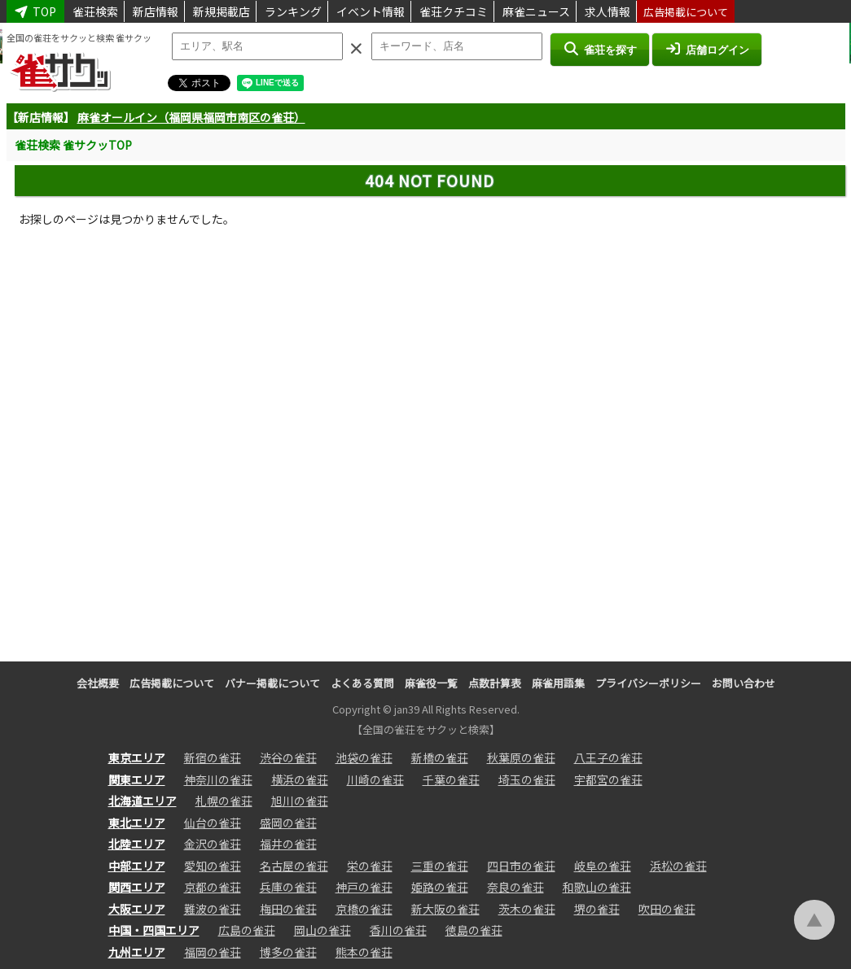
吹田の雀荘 (666, 909)
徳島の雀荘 (473, 930)
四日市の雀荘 (521, 866)
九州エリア (136, 952)
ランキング (293, 11)
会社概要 (98, 683)
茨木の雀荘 (526, 909)
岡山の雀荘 (322, 930)
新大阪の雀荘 (445, 909)
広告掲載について (685, 12)
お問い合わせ (743, 683)
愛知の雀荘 (212, 866)
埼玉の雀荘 (526, 779)
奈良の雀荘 (515, 887)
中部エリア (136, 866)
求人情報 (607, 11)
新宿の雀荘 (212, 757)
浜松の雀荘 (678, 866)
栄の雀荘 (370, 866)
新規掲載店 (221, 11)
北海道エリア (142, 800)
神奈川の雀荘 (218, 779)
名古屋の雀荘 (294, 866)
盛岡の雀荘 (288, 822)
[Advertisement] (430, 439)
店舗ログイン (707, 48)
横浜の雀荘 (299, 779)
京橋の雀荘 (364, 909)
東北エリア (136, 822)
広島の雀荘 (246, 930)
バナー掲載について (272, 683)
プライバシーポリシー (648, 683)
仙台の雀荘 (212, 822)
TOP (36, 11)
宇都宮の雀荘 (608, 779)
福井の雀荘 (288, 844)
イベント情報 (370, 11)
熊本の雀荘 (364, 952)
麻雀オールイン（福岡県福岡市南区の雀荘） (191, 117)
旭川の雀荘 (299, 800)
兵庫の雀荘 (288, 887)
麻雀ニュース (536, 11)
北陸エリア (136, 844)
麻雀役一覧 (431, 683)
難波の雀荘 (212, 909)
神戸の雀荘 (364, 887)
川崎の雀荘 (375, 779)
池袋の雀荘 (364, 757)
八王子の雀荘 (608, 757)
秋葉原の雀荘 (521, 757)
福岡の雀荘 (212, 952)
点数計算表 (494, 683)
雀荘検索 (95, 11)
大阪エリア (136, 909)
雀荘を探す (600, 48)
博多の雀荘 (288, 952)
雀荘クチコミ (453, 11)
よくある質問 (362, 683)
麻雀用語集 (558, 683)
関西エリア (136, 887)
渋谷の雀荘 (288, 757)
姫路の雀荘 (439, 887)
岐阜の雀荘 (602, 866)
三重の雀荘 (439, 866)
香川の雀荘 (398, 930)
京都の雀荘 (212, 887)
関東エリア (136, 779)
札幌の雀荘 (223, 800)
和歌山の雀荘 (597, 887)
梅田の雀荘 (288, 909)
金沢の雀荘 (212, 844)
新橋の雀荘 (439, 757)
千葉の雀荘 (451, 779)
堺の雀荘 (597, 909)
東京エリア (136, 757)
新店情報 (155, 11)
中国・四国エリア (154, 930)
